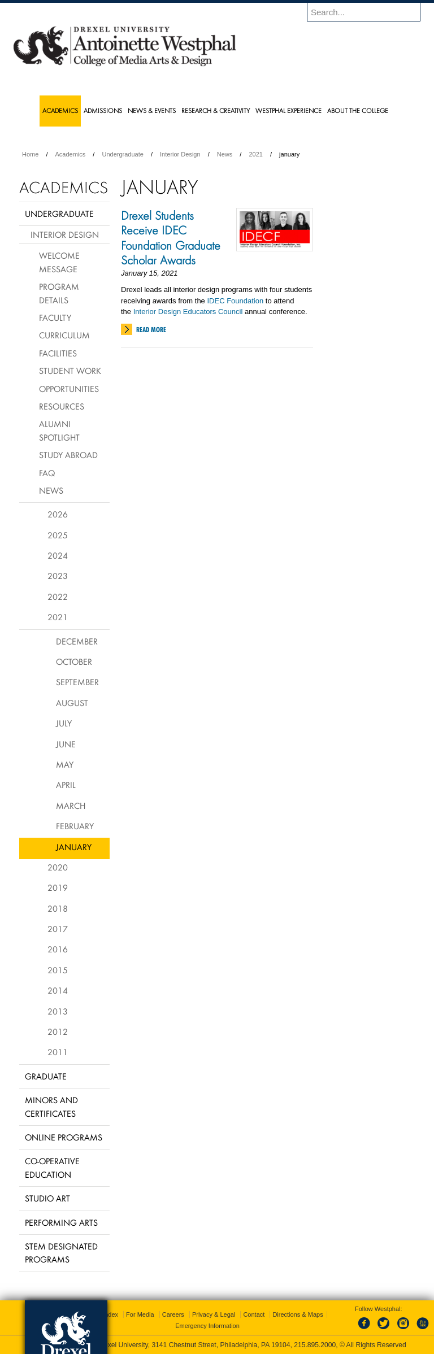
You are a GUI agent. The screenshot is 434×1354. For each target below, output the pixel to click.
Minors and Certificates (51, 1106)
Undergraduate (122, 154)
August (72, 702)
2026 (57, 514)
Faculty (55, 317)
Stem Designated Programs (61, 1252)
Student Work (70, 370)
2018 (57, 908)
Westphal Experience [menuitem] (288, 110)
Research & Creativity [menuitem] (215, 110)
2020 (57, 867)
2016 (57, 949)
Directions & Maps (297, 1314)
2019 (57, 887)
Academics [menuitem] (60, 110)
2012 (57, 1031)
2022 (57, 596)
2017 (57, 928)
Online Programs (63, 1137)
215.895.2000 (315, 1345)
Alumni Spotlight (59, 430)
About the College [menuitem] (357, 110)
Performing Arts (61, 1222)
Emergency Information (207, 1325)
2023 (57, 575)
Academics (70, 154)
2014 (57, 990)
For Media (140, 1314)
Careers (173, 1314)
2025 (57, 535)
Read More (151, 329)
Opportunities (69, 388)
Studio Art (47, 1198)
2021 (255, 154)
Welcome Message (59, 262)
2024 (57, 555)
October (74, 661)
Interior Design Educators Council (188, 311)
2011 (57, 1051)
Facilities (58, 353)
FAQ (47, 472)
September (77, 681)
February (75, 825)
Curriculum (64, 335)
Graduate (46, 1076)
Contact (253, 1314)
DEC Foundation (236, 301)
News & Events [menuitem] (152, 110)
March (70, 805)
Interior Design (180, 154)
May (64, 764)
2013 (57, 1011)
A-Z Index (104, 1314)
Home (30, 154)
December (77, 641)
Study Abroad (68, 454)
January (74, 846)
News (225, 154)
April (66, 784)
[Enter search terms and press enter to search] (369, 12)
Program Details (59, 293)
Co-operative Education (52, 1167)
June (66, 744)
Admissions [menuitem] (103, 110)
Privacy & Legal (213, 1314)
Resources (61, 406)
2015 (57, 970)
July (64, 723)
